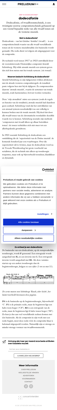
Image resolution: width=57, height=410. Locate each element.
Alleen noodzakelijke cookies (28, 238)
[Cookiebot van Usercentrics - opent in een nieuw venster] (42, 170)
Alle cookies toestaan (28, 222)
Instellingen (43, 214)
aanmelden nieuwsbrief (28, 355)
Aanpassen (29, 230)
